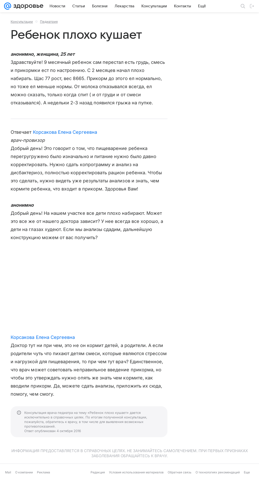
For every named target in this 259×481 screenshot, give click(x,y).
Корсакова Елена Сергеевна (65, 132)
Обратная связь (179, 472)
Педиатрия (49, 22)
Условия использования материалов (136, 472)
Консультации (22, 22)
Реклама (43, 472)
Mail (8, 472)
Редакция (98, 472)
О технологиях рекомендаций (218, 472)
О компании (24, 472)
